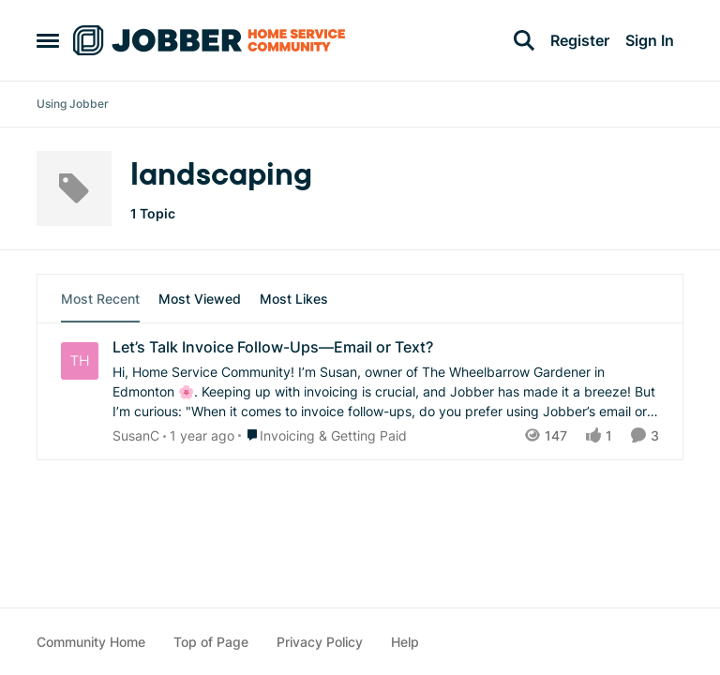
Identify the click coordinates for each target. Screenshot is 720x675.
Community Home (91, 642)
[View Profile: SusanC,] (79, 361)
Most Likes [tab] (294, 299)
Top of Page (210, 642)
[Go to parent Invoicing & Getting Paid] (322, 435)
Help (405, 642)
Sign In (649, 40)
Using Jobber (73, 104)
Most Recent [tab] (100, 299)
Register (579, 40)
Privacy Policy (320, 642)
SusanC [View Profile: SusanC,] (135, 435)
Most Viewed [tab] (199, 299)
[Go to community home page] (209, 40)
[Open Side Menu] (47, 40)
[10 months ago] (198, 435)
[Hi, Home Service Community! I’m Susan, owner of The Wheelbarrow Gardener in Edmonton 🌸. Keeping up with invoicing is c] (385, 391)
